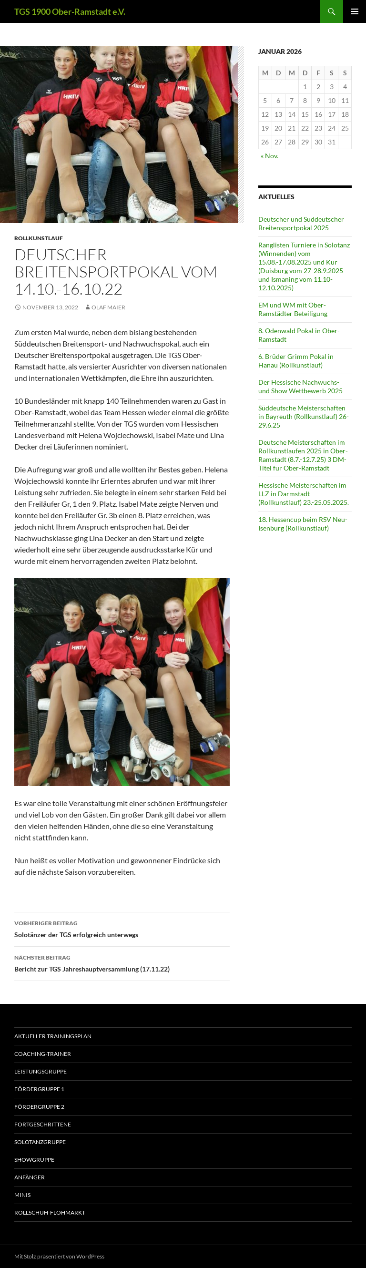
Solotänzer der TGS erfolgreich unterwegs (122, 928)
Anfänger (29, 1177)
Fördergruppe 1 (39, 1089)
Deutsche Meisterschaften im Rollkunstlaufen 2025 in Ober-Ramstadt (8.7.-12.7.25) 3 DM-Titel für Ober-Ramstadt (303, 455)
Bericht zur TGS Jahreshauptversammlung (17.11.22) (122, 962)
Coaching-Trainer (42, 1053)
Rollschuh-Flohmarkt (49, 1212)
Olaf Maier (108, 307)
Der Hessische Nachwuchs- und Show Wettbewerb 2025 (300, 386)
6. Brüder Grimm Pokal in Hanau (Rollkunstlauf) (296, 360)
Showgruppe (34, 1159)
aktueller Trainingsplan (53, 1036)
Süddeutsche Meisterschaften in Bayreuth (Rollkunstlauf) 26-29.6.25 (303, 416)
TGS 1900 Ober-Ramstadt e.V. (69, 11)
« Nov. (269, 156)
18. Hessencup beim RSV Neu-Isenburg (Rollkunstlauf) (302, 523)
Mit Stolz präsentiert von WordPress (59, 1256)
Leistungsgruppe (40, 1071)
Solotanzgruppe (40, 1141)
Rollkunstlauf (38, 238)
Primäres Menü (354, 11)
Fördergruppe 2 (39, 1106)
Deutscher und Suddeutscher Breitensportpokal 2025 (301, 223)
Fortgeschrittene (42, 1124)
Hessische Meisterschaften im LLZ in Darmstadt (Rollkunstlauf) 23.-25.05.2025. (303, 493)
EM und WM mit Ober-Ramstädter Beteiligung (292, 309)
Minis (22, 1194)
